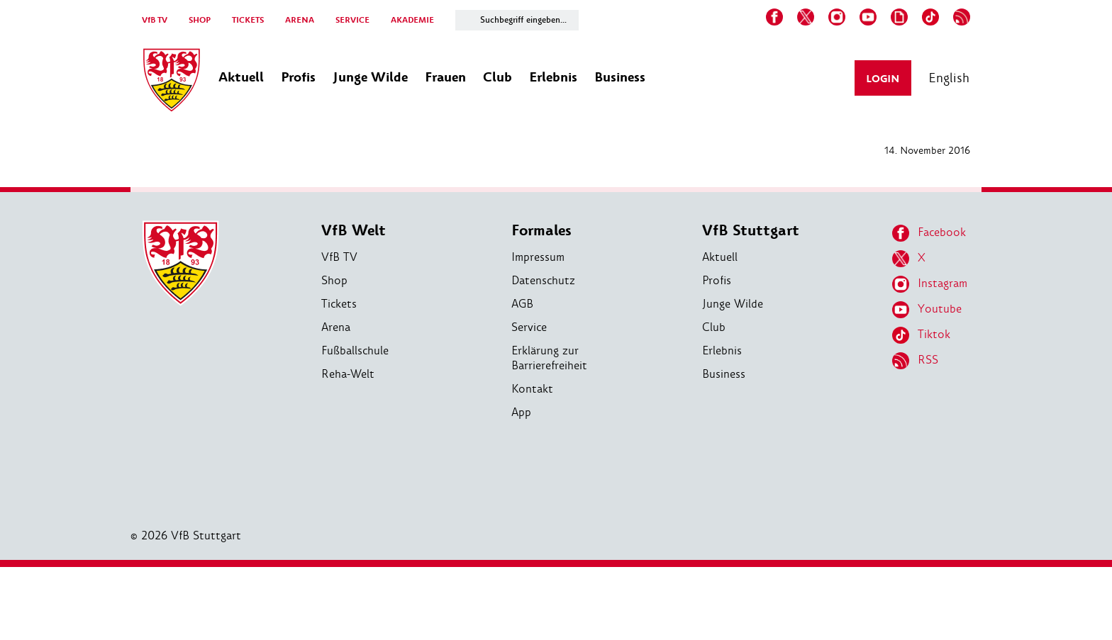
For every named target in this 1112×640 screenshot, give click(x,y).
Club (713, 327)
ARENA (299, 20)
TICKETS (248, 20)
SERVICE (352, 20)
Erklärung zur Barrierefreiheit (549, 358)
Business (723, 373)
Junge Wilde (732, 303)
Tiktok (921, 335)
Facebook (929, 233)
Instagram (929, 284)
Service (529, 327)
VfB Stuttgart (750, 230)
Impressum (538, 256)
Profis (716, 280)
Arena (335, 327)
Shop (334, 280)
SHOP (200, 20)
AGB (522, 303)
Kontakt (532, 388)
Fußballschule (355, 350)
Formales (541, 230)
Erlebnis (722, 350)
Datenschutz (543, 280)
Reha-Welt (347, 373)
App (521, 412)
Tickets (339, 303)
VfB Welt (353, 230)
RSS (915, 360)
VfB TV (154, 20)
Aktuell (720, 256)
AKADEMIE (412, 20)
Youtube (927, 309)
